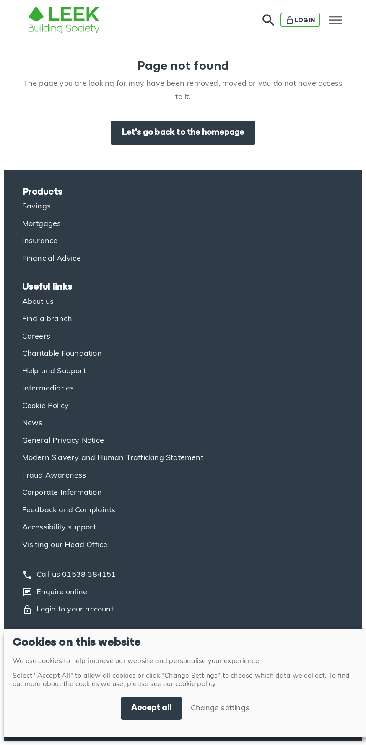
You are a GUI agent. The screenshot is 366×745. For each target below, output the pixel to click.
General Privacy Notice (63, 441)
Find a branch (47, 319)
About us (38, 302)
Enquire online (55, 592)
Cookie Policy (45, 406)
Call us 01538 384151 (69, 575)
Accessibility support (59, 528)
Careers (36, 337)
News (32, 423)
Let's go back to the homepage (183, 132)
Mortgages (41, 224)
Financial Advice (51, 259)
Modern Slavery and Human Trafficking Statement (112, 458)
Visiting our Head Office (65, 545)
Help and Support (54, 371)
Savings (36, 207)
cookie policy (195, 684)
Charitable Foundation (62, 354)
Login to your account (68, 610)
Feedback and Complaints (69, 510)
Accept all (151, 708)
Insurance (40, 241)
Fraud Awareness (54, 476)
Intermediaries (48, 389)
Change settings (220, 708)
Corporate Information (62, 493)
